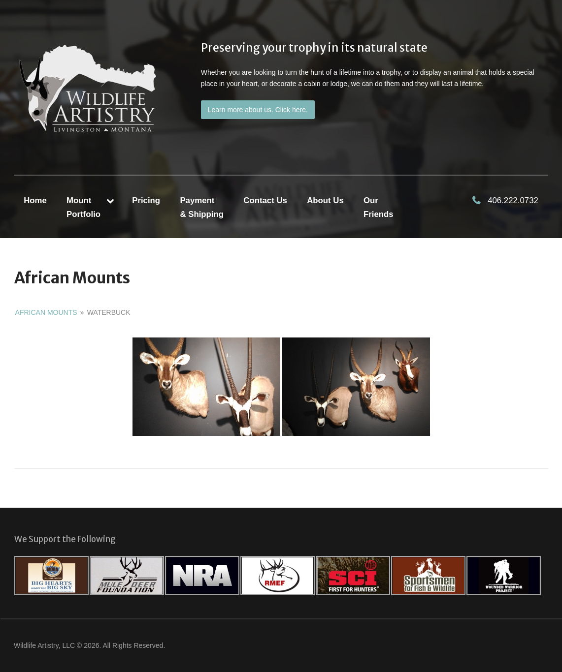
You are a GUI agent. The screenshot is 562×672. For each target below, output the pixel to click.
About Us (325, 200)
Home (35, 200)
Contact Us (265, 200)
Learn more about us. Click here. (258, 110)
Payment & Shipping (202, 207)
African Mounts (46, 312)
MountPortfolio (83, 207)
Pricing (146, 200)
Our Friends (379, 207)
